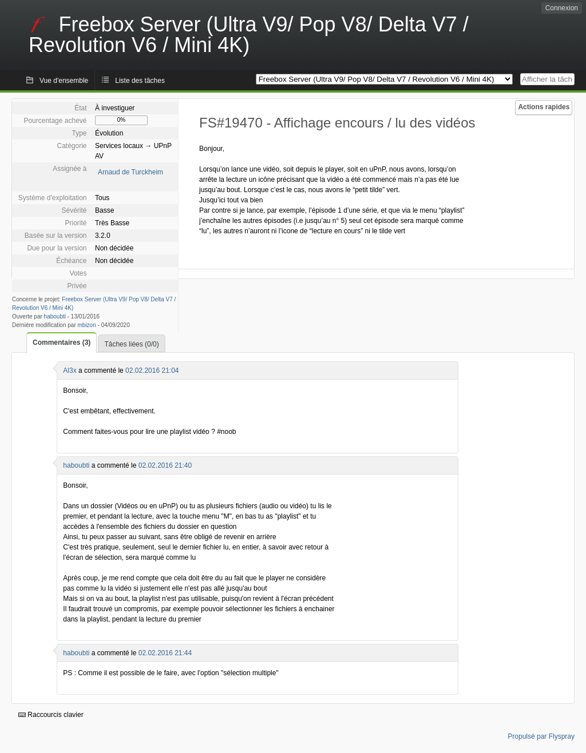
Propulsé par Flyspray (541, 736)
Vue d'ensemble (63, 81)
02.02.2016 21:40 (165, 465)
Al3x (69, 370)
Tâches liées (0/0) (131, 344)
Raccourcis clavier (51, 715)
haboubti (55, 316)
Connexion (561, 8)
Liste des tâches (140, 81)
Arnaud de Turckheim (130, 172)
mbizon (87, 325)
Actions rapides (543, 107)
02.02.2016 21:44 (165, 653)
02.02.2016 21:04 (152, 370)
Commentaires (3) (61, 342)
